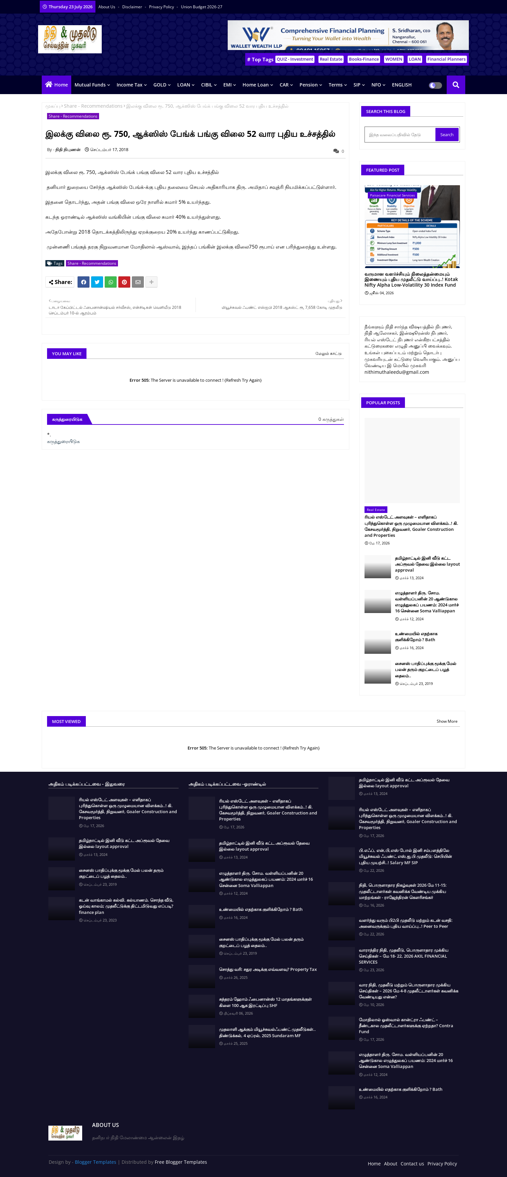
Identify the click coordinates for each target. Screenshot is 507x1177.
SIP (357, 85)
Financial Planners (446, 59)
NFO (376, 85)
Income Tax (129, 85)
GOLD (159, 85)
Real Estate (331, 59)
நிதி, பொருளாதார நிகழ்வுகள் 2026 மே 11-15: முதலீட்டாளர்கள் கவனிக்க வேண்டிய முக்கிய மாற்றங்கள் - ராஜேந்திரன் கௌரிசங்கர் (403, 891)
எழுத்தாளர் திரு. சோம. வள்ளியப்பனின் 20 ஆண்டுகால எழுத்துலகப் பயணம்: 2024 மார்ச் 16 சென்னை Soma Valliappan (427, 602)
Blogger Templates (95, 1162)
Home (61, 85)
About (390, 1163)
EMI (227, 85)
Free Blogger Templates (181, 1162)
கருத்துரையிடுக (63, 441)
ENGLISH (402, 85)
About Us (107, 7)
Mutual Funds (90, 85)
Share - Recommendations (93, 106)
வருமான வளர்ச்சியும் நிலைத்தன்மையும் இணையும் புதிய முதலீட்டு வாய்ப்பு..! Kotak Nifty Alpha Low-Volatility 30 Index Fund (411, 279)
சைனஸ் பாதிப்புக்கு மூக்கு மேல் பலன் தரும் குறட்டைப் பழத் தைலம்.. (425, 669)
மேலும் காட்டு (328, 353)
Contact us (412, 1163)
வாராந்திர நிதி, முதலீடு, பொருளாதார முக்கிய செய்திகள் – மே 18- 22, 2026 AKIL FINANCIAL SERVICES (403, 956)
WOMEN (393, 59)
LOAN (415, 59)
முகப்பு (52, 106)
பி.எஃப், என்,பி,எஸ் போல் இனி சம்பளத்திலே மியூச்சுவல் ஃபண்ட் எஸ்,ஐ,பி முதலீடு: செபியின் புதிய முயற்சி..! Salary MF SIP (405, 856)
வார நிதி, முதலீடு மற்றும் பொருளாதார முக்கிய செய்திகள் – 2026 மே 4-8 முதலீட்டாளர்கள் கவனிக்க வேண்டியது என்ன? (408, 991)
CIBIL (206, 85)
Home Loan (256, 85)
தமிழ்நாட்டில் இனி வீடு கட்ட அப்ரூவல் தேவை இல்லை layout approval (427, 564)
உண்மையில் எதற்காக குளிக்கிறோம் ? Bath (416, 637)
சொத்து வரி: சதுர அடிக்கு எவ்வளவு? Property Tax (268, 969)
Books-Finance (364, 59)
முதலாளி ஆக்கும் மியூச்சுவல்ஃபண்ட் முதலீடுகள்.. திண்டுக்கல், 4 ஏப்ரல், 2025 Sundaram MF (267, 1032)
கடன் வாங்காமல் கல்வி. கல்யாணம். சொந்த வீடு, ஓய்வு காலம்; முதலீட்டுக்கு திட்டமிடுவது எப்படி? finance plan (126, 906)
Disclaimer (132, 7)
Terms (336, 85)
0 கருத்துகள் (331, 419)
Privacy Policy (162, 7)
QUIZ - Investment (295, 59)
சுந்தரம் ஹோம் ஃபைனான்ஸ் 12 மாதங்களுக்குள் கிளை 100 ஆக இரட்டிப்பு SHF (265, 1002)
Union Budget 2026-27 (201, 7)
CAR (284, 85)
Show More (447, 721)
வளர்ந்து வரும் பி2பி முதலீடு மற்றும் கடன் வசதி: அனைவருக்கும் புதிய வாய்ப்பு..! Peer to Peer (406, 923)
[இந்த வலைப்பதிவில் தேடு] (400, 134)
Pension (309, 85)
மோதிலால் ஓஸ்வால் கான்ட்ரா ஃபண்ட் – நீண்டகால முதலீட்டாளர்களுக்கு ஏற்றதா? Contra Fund (406, 1026)
